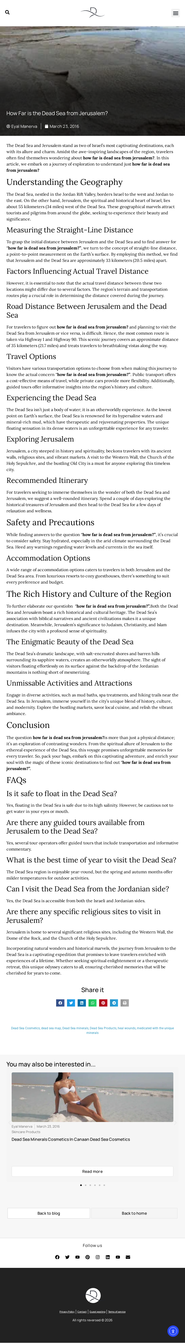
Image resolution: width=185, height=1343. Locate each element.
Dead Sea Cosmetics (25, 1028)
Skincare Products (26, 1131)
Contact (82, 1312)
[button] (175, 13)
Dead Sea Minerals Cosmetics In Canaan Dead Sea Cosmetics (71, 1139)
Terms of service (116, 1312)
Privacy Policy (67, 1312)
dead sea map (51, 1028)
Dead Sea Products (103, 1028)
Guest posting (97, 1312)
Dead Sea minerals (75, 1028)
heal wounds (127, 1028)
